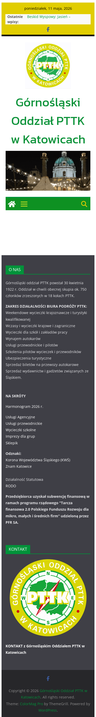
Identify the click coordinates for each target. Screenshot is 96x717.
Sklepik (12, 442)
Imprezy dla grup (20, 436)
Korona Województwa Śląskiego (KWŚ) (38, 459)
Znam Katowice (19, 466)
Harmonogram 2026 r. (24, 406)
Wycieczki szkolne (21, 429)
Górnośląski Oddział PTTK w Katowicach (48, 120)
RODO (11, 485)
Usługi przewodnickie (24, 423)
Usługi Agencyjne (20, 417)
